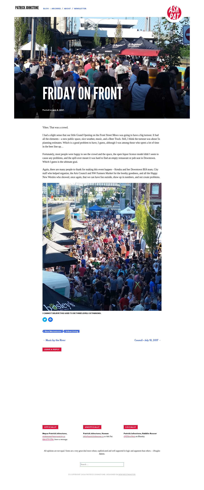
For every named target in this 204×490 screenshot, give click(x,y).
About (67, 9)
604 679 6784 (47, 439)
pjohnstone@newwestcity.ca (53, 436)
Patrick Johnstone (27, 7)
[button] (102, 247)
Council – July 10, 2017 (146, 340)
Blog (46, 9)
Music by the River (55, 340)
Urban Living (72, 331)
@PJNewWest (129, 436)
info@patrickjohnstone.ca (93, 436)
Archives (56, 9)
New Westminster (53, 331)
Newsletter (80, 9)
